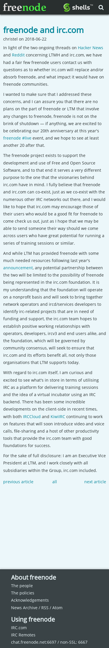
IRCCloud (32, 416)
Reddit (18, 55)
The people (22, 585)
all (54, 481)
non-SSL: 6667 (73, 642)
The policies (22, 593)
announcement (18, 267)
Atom (57, 607)
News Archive (24, 607)
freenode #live (17, 138)
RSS (45, 607)
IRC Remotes (23, 635)
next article (95, 481)
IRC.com (19, 627)
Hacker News (90, 47)
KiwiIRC (58, 416)
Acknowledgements (30, 600)
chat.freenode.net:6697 (33, 642)
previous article (18, 481)
